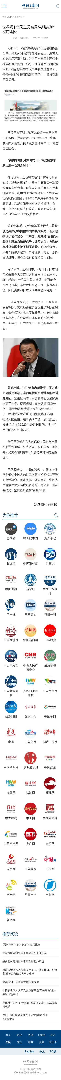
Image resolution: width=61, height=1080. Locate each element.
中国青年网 (50, 691)
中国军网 (50, 716)
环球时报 (50, 640)
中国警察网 (11, 767)
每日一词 (50, 614)
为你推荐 (10, 515)
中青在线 (11, 818)
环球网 (50, 792)
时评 (19, 1035)
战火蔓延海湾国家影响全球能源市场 (23, 961)
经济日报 (11, 716)
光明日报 (30, 716)
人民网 (11, 869)
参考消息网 (30, 767)
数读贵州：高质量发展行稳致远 (20, 982)
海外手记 (50, 538)
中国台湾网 (11, 843)
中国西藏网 (50, 818)
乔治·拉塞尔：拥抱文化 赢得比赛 (21, 944)
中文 (42, 1051)
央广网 (30, 843)
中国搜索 (50, 767)
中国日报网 (7, 17)
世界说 (50, 563)
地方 (30, 1042)
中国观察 (11, 589)
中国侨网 (30, 742)
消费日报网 (50, 742)
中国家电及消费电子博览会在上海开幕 (24, 953)
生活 (53, 1035)
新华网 (11, 920)
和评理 (11, 563)
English (29, 1051)
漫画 (41, 1042)
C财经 (41, 1035)
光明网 (50, 843)
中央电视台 (11, 665)
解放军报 (50, 665)
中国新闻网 (30, 640)
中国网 (50, 869)
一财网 (50, 894)
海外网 (11, 792)
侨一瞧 (11, 614)
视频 (8, 1042)
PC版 (53, 1051)
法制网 (30, 792)
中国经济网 (11, 640)
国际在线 (30, 869)
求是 (11, 742)
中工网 (30, 818)
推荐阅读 (10, 934)
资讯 (30, 1035)
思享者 (11, 538)
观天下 (53, 1042)
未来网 (11, 894)
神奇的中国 (30, 538)
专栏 (19, 1042)
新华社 (30, 589)
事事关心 (18, 17)
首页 (8, 1035)
